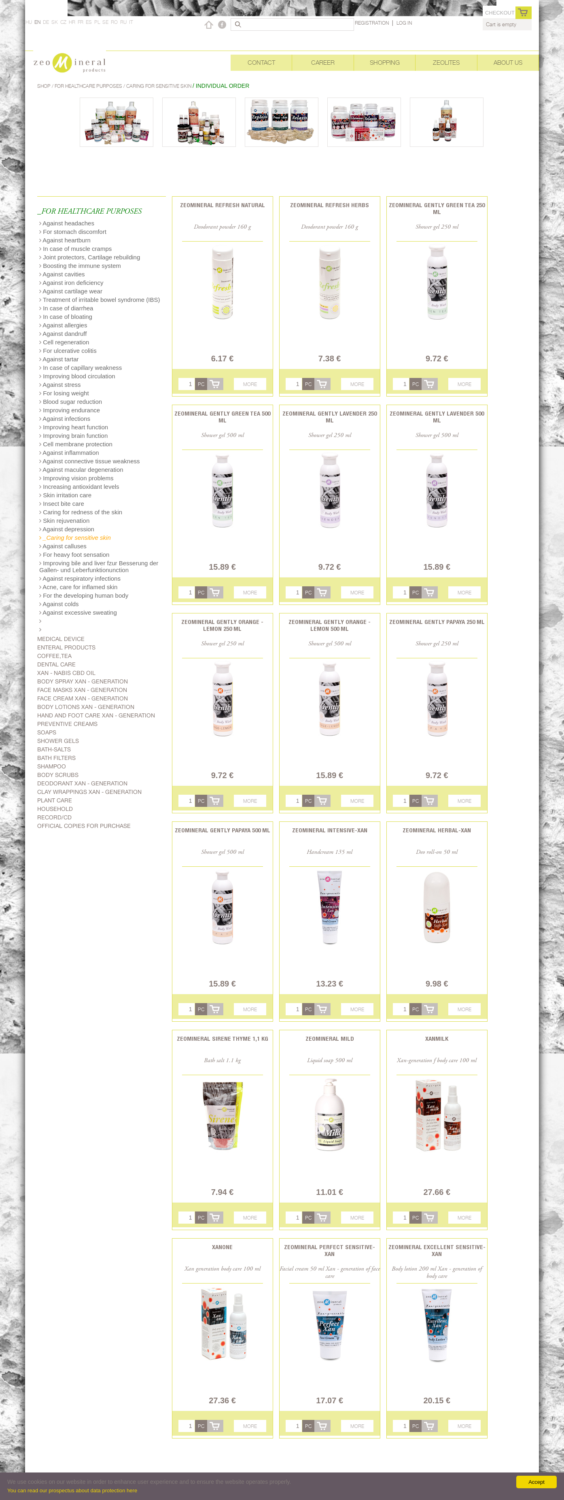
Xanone (222, 1246)
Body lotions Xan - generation (85, 707)
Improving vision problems (76, 478)
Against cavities (62, 274)
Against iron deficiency (71, 282)
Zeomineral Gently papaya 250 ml (437, 621)
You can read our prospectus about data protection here (72, 1490)
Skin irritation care (65, 495)
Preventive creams (67, 724)
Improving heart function (73, 427)
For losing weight (64, 393)
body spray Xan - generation (82, 681)
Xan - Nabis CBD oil (66, 673)
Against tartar (59, 359)
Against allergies (63, 325)
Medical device (61, 639)
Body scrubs (57, 775)
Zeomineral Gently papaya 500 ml (222, 830)
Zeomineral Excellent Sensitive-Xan (437, 1250)
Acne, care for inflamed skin (78, 586)
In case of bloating (65, 316)
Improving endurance (69, 410)
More (250, 384)
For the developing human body (83, 595)
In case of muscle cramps (75, 248)
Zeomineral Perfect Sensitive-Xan (329, 1250)
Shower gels (58, 741)
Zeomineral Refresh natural (222, 205)
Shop (44, 86)
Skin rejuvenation (64, 520)
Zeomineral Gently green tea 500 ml (222, 417)
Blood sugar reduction (70, 401)
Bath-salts (54, 749)
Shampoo (51, 766)
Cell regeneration (64, 342)
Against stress (60, 384)
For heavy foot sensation (74, 554)
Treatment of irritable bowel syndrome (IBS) (99, 299)
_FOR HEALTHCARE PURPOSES (89, 212)
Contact (261, 62)
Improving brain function (73, 435)
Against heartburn (65, 240)
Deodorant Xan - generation (82, 783)
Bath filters (56, 758)
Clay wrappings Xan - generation (89, 792)
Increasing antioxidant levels (79, 486)
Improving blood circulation (77, 376)
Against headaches (66, 223)
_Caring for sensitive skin (75, 537)
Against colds (59, 603)
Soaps (46, 732)
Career (323, 62)
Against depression (66, 529)
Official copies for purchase (84, 826)
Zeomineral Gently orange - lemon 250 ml (222, 625)
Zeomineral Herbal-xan (437, 830)
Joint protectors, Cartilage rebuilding (89, 257)
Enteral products (66, 647)
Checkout (500, 13)
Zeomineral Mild (329, 1038)
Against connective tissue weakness (89, 461)
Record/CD (54, 817)
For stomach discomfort (72, 231)
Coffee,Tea (54, 656)
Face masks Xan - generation (82, 690)
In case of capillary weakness (80, 367)
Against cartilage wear (70, 291)
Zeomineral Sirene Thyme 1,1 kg (222, 1038)
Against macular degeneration (81, 469)
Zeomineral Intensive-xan (329, 830)
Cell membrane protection (75, 444)
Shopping (385, 62)
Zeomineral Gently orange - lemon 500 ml (329, 625)
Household (55, 809)
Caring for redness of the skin (80, 512)
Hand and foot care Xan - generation (96, 715)
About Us (508, 62)
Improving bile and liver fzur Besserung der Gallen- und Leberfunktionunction (98, 566)
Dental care (56, 664)
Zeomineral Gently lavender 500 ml (437, 417)
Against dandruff (63, 333)
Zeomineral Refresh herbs (329, 205)
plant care (54, 800)
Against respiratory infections (80, 578)
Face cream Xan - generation (82, 698)
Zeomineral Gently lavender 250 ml (329, 417)
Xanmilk (436, 1038)
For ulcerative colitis (68, 350)
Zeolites (446, 62)
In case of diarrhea (66, 308)
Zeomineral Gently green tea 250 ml (437, 208)
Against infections (64, 418)
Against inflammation (69, 452)
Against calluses (63, 546)
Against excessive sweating (78, 612)
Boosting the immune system (80, 265)
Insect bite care (61, 503)
